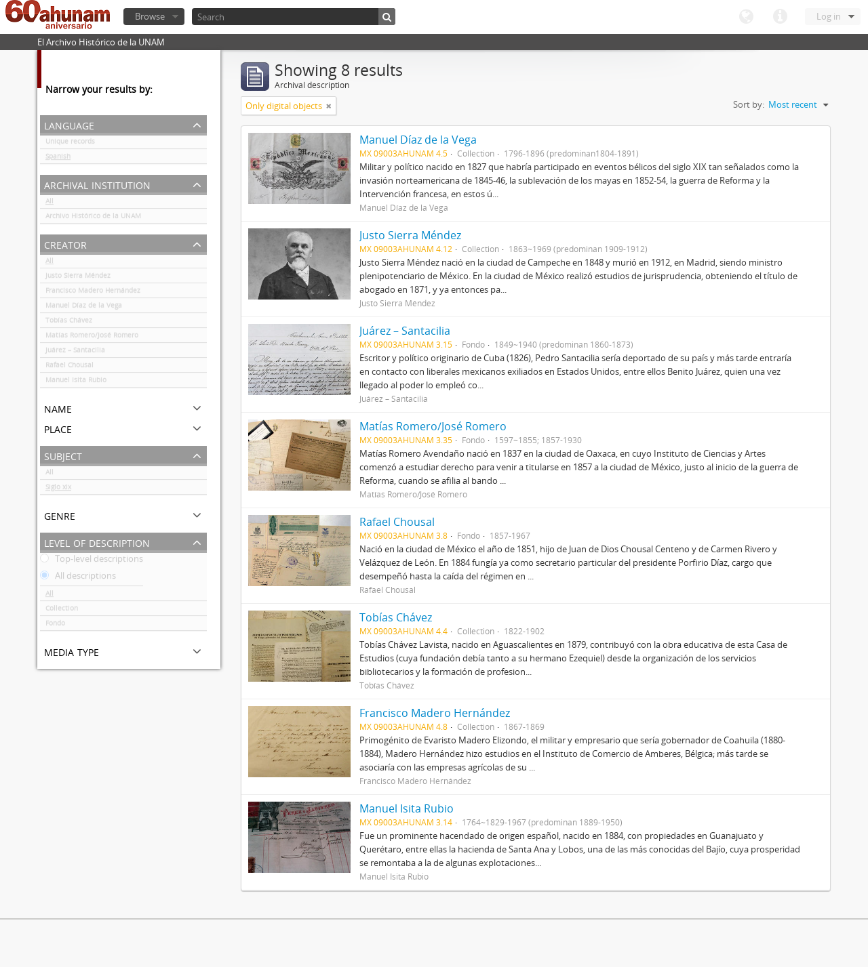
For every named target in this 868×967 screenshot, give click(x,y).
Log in (828, 16)
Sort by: (748, 104)
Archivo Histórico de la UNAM (93, 218)
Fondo (55, 625)
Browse (150, 16)
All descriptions (78, 578)
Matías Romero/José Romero (91, 337)
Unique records (70, 143)
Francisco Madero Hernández (92, 292)
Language (746, 17)
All (49, 203)
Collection (61, 610)
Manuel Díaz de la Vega (83, 307)
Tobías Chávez (68, 322)
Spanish (58, 158)
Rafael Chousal (69, 367)
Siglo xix (58, 489)
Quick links (780, 17)
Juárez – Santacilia (75, 352)
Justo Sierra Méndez (78, 278)
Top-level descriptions (91, 561)
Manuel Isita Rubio (75, 382)
